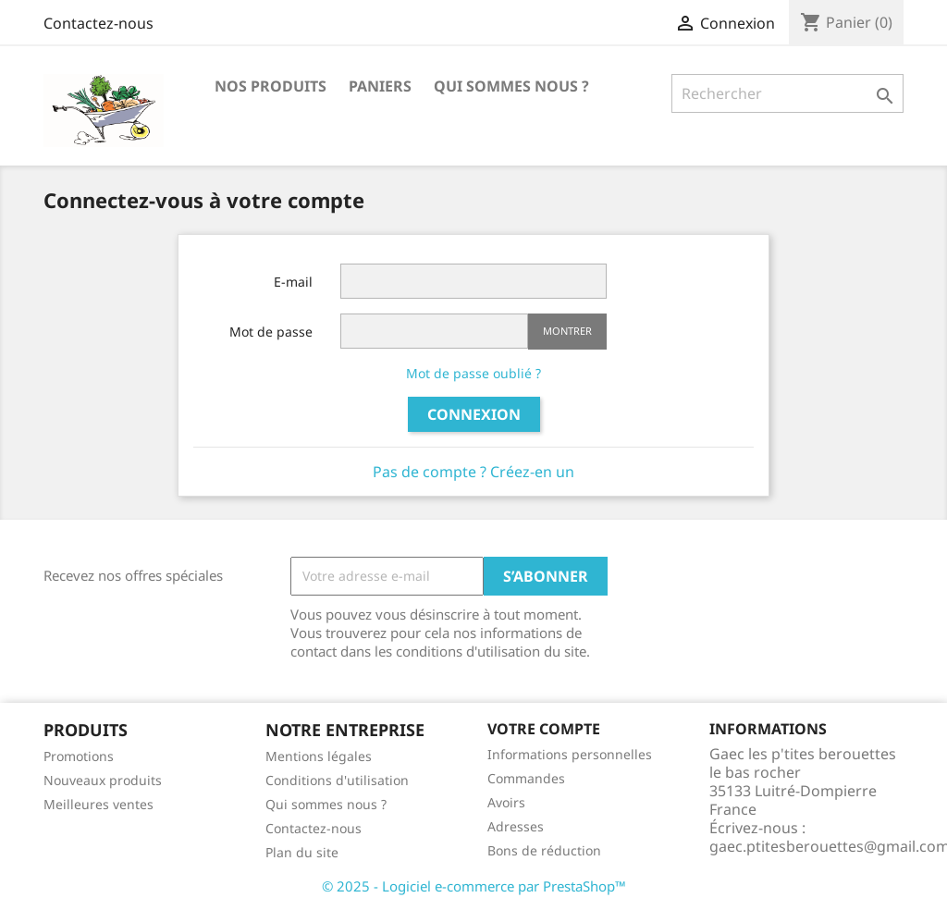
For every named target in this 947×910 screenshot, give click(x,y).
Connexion (474, 414)
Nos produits (270, 86)
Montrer (567, 331)
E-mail (293, 281)
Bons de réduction (544, 850)
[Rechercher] (787, 93)
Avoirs (506, 802)
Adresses (515, 826)
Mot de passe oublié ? (473, 373)
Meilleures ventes (98, 804)
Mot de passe (271, 331)
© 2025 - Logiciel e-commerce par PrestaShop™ (474, 886)
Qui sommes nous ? (511, 86)
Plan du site (301, 852)
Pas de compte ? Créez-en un (473, 471)
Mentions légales (318, 756)
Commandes (526, 778)
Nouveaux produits (102, 780)
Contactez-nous (98, 23)
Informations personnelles (569, 754)
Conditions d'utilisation (337, 780)
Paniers (380, 86)
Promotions (78, 756)
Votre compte (543, 729)
